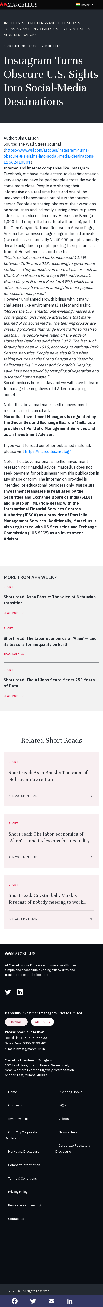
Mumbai (16, 1022)
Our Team (15, 1105)
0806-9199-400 (35, 1038)
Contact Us (16, 1219)
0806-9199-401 (35, 1043)
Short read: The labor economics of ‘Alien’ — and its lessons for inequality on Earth (49, 840)
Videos (64, 1119)
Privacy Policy (17, 1192)
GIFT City (42, 1022)
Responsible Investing (24, 1205)
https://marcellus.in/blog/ (48, 451)
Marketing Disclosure (23, 1151)
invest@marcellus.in (30, 1049)
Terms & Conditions (22, 1178)
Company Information (24, 1165)
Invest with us (18, 1119)
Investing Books (70, 1092)
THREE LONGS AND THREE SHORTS (53, 23)
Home (12, 1092)
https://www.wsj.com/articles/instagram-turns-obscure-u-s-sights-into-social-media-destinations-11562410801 (49, 156)
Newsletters (68, 1132)
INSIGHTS (12, 23)
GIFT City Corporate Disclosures (21, 1135)
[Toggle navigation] (100, 4)
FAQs (62, 1105)
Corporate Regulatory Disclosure (72, 1148)
